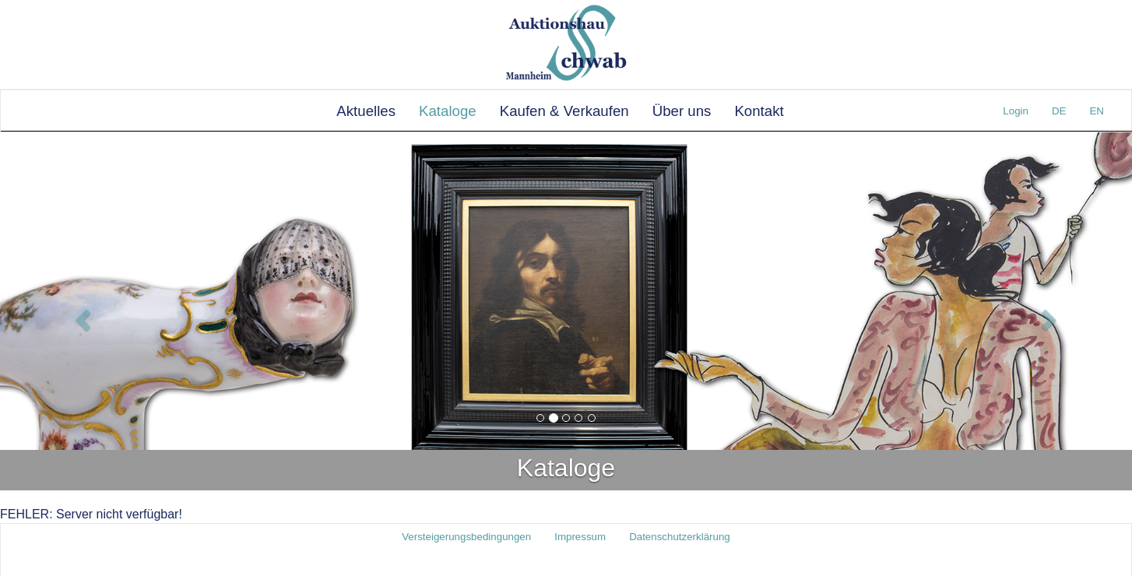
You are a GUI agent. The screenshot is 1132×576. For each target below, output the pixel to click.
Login (1015, 111)
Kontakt (758, 111)
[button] (85, 319)
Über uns (682, 111)
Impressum (580, 537)
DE (1059, 111)
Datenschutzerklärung (679, 537)
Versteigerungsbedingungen (466, 537)
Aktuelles (365, 111)
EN (1096, 111)
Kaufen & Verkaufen (564, 111)
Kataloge (447, 111)
